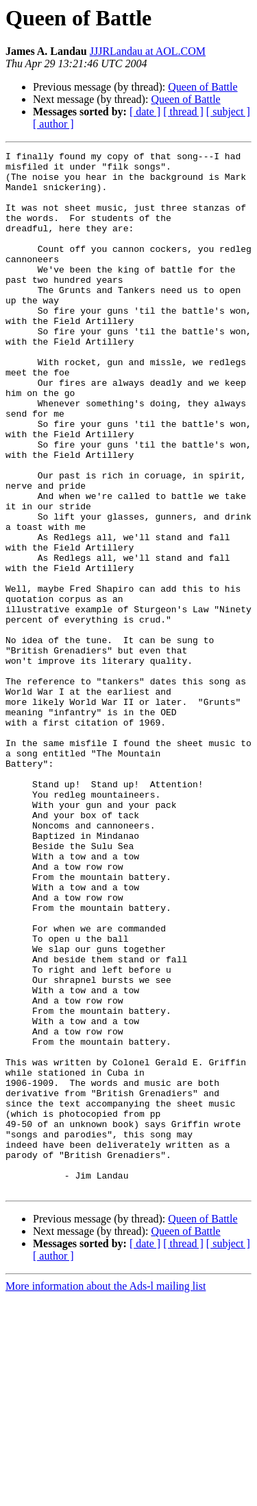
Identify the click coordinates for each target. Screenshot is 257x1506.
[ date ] (145, 111)
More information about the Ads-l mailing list (105, 1494)
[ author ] (53, 124)
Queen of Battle (202, 87)
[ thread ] (183, 111)
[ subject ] (228, 111)
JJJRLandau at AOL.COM (148, 51)
